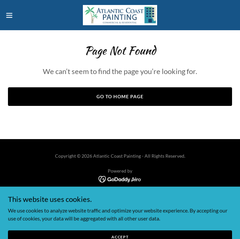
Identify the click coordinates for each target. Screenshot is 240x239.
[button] (20, 15)
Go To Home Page (120, 96)
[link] (120, 15)
